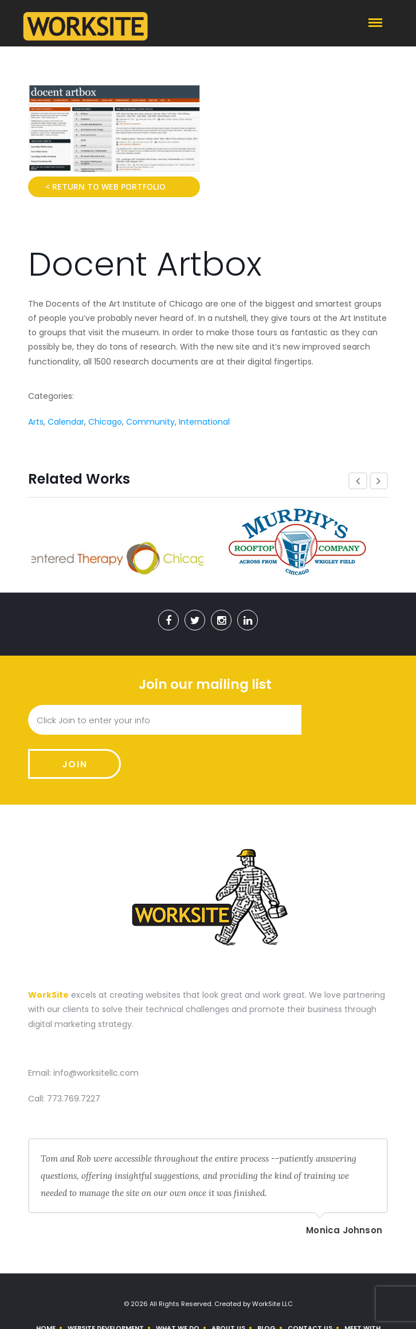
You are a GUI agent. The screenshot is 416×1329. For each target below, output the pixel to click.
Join (345, 720)
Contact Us (310, 1283)
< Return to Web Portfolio (105, 186)
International (204, 422)
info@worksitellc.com (96, 1028)
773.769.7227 (73, 1054)
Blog (266, 1283)
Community (150, 422)
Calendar (66, 422)
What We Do (177, 1283)
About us (228, 1283)
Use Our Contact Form (214, 1307)
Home (46, 1283)
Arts (36, 422)
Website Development (106, 1283)
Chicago (105, 422)
